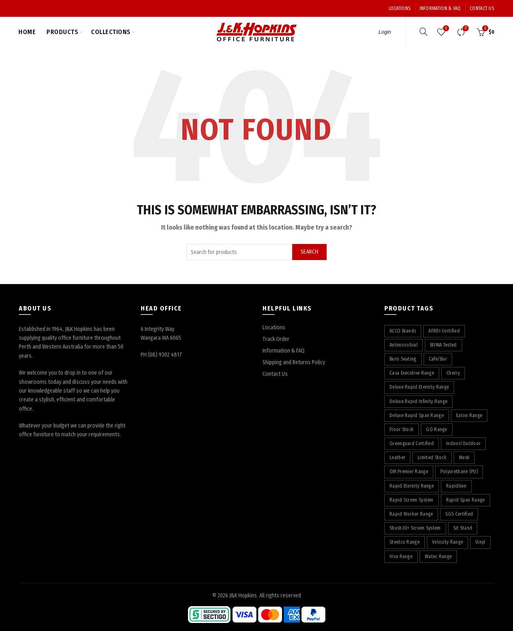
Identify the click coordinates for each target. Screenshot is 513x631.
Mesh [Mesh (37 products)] (464, 457)
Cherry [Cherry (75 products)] (453, 373)
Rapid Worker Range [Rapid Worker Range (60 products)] (411, 514)
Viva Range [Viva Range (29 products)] (401, 556)
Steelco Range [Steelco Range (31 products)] (405, 542)
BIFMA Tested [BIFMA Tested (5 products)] (443, 345)
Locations (400, 8)
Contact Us (482, 8)
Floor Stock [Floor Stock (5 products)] (402, 429)
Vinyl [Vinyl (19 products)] (480, 542)
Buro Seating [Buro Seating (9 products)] (403, 359)
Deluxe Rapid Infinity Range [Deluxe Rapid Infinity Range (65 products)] (418, 401)
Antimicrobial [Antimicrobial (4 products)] (404, 345)
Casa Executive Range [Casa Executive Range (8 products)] (412, 373)
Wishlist (445, 28)
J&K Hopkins (243, 595)
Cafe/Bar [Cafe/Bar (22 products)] (438, 359)
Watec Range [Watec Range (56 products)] (438, 556)
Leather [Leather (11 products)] (397, 457)
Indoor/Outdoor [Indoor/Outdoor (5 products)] (463, 443)
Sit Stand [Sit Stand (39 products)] (463, 528)
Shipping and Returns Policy (294, 362)
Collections (111, 32)
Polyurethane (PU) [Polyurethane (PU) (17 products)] (459, 471)
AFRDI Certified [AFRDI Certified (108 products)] (444, 331)
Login (384, 32)
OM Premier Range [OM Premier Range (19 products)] (409, 471)
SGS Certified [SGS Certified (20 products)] (459, 514)
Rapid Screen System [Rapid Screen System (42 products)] (412, 500)
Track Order (276, 339)
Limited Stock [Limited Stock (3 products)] (432, 457)
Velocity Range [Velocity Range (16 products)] (447, 542)
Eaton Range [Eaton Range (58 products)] (469, 415)
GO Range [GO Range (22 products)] (436, 429)
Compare (465, 28)
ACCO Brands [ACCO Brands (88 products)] (403, 331)
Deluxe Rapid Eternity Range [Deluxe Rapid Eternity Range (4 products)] (419, 387)
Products (62, 32)
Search (309, 251)
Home (27, 32)
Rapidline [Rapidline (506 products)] (456, 486)
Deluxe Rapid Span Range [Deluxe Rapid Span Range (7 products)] (417, 415)
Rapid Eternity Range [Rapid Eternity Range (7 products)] (412, 486)
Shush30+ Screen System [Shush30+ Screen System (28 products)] (415, 528)
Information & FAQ (440, 8)
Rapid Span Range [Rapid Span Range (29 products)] (465, 500)
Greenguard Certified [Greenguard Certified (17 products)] (412, 443)
